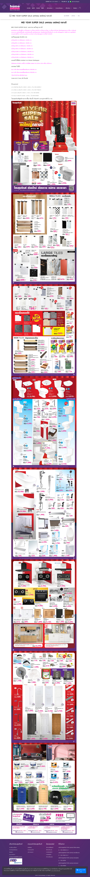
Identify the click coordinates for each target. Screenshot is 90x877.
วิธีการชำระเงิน (49, 849)
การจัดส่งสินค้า (49, 852)
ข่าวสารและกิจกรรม (13, 849)
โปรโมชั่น (38, 8)
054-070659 (63, 865)
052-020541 (63, 860)
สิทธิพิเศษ (30, 847)
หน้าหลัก (28, 8)
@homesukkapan (74, 1)
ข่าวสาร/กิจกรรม (59, 8)
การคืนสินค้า (48, 854)
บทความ (73, 16)
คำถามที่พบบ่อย (49, 857)
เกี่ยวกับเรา (68, 8)
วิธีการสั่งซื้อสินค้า (49, 847)
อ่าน (79, 16)
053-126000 (63, 850)
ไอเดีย (42, 8)
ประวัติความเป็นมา (13, 847)
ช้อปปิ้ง (33, 8)
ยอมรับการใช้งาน (81, 870)
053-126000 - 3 (55, 1)
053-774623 (63, 855)
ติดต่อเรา (75, 8)
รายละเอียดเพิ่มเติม (55, 870)
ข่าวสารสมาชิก (31, 849)
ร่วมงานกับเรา (12, 854)
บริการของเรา (50, 8)
